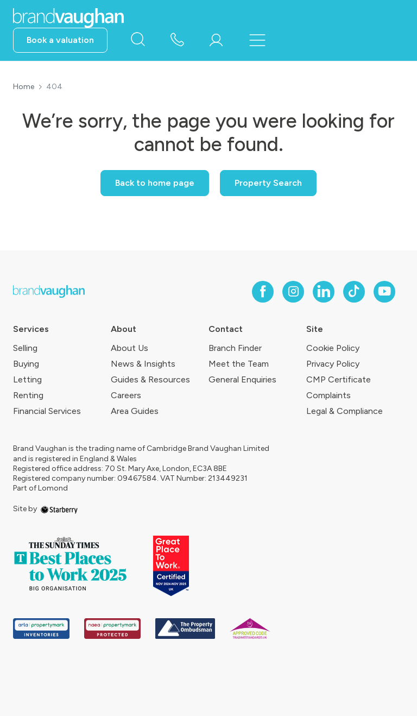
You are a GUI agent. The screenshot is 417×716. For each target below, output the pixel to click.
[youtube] (384, 292)
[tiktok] (354, 292)
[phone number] (177, 40)
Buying (26, 364)
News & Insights (143, 364)
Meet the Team (238, 364)
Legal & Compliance (344, 411)
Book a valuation (60, 40)
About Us (129, 348)
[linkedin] (323, 292)
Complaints (328, 395)
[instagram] (293, 292)
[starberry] (59, 508)
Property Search (268, 183)
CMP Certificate (338, 379)
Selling (25, 348)
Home (23, 87)
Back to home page (154, 183)
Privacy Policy (332, 364)
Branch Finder (235, 348)
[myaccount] (216, 40)
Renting (28, 395)
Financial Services (47, 411)
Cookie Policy (332, 348)
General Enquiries (242, 379)
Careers (126, 395)
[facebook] (263, 292)
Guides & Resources (150, 379)
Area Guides (135, 411)
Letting (27, 379)
